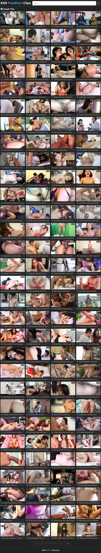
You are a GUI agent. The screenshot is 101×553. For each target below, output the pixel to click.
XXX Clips (15, 3)
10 (68, 543)
